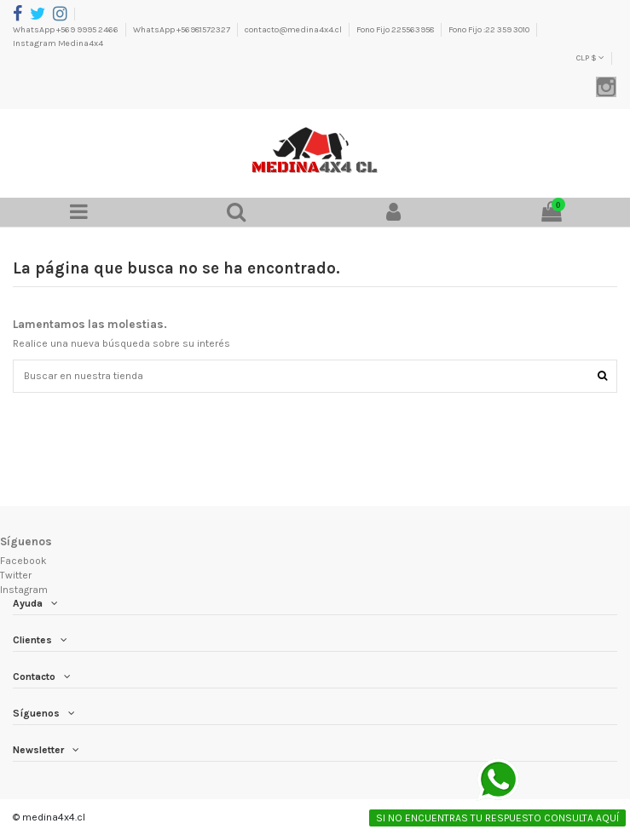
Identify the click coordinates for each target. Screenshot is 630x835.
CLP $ (590, 58)
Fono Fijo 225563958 (396, 30)
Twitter (16, 575)
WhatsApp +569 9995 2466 (66, 30)
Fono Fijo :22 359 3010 (489, 30)
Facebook (23, 561)
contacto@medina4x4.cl (294, 30)
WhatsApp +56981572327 (182, 30)
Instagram (24, 590)
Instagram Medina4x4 (58, 43)
